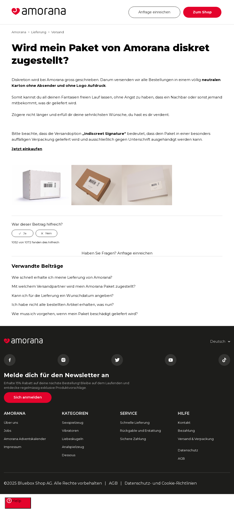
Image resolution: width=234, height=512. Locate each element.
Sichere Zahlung (133, 439)
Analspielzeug (73, 447)
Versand (57, 32)
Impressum (12, 447)
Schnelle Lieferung (135, 422)
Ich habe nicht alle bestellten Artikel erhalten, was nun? (63, 304)
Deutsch (110, 12)
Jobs (7, 430)
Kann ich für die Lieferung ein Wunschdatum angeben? (62, 295)
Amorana (19, 32)
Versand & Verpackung (196, 439)
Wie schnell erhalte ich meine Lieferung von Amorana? (62, 277)
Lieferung (38, 32)
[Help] (18, 503)
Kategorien (75, 413)
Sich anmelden (28, 397)
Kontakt (184, 422)
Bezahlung (186, 430)
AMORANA (14, 413)
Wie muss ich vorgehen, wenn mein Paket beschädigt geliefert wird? (75, 313)
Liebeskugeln (72, 439)
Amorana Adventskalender (25, 439)
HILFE (183, 413)
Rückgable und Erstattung (140, 430)
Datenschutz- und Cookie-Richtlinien (161, 483)
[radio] (22, 233)
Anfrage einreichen (154, 12)
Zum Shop (202, 12)
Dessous (68, 455)
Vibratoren (70, 430)
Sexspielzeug (72, 422)
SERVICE (128, 413)
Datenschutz (188, 450)
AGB (181, 458)
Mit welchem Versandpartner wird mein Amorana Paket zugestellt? (74, 286)
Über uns (11, 422)
